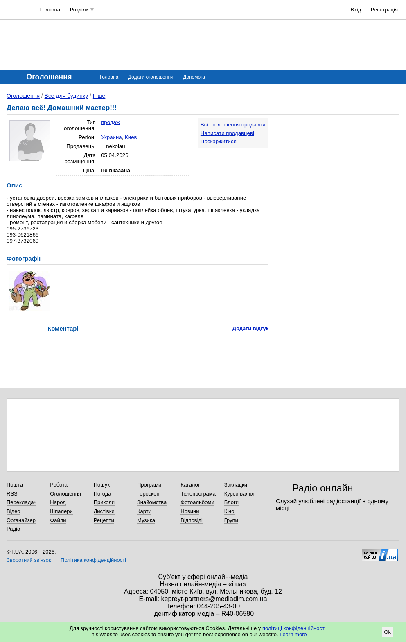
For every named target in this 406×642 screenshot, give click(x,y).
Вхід (356, 10)
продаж (110, 122)
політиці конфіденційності (294, 628)
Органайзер (21, 520)
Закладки (235, 485)
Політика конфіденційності (93, 560)
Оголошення (23, 95)
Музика (146, 520)
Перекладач (21, 502)
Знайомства (152, 502)
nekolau (115, 146)
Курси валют (239, 494)
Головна (50, 10)
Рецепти (104, 520)
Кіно (229, 511)
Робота (59, 485)
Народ (57, 502)
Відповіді (191, 520)
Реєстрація (384, 10)
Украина (111, 137)
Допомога (194, 77)
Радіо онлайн (322, 487)
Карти (144, 511)
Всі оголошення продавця (233, 125)
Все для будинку (66, 95)
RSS (12, 494)
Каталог (190, 485)
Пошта (15, 485)
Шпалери (61, 511)
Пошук (102, 485)
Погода (102, 494)
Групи (231, 520)
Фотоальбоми (197, 502)
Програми (149, 485)
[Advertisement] (339, 168)
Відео (13, 511)
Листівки (104, 511)
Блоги (231, 502)
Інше (99, 95)
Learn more (293, 634)
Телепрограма (198, 494)
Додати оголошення (151, 77)
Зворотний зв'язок (29, 560)
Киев (131, 137)
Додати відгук (250, 328)
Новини (189, 511)
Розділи (79, 10)
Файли (58, 520)
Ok (387, 632)
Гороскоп (148, 494)
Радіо (13, 529)
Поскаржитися (219, 141)
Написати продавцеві (227, 133)
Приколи (104, 502)
